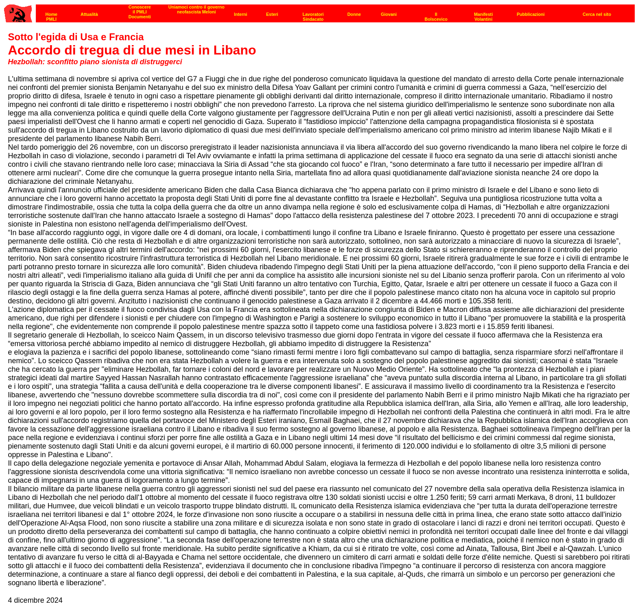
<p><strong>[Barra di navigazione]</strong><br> (319, 11)
